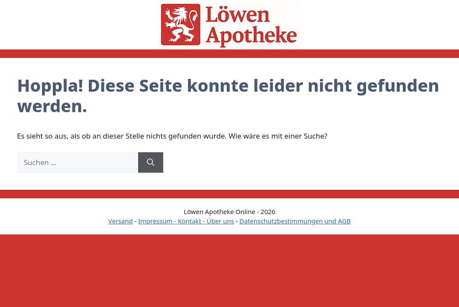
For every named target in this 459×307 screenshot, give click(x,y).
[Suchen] (150, 162)
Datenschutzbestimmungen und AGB (295, 221)
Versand (120, 221)
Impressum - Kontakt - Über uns (186, 221)
